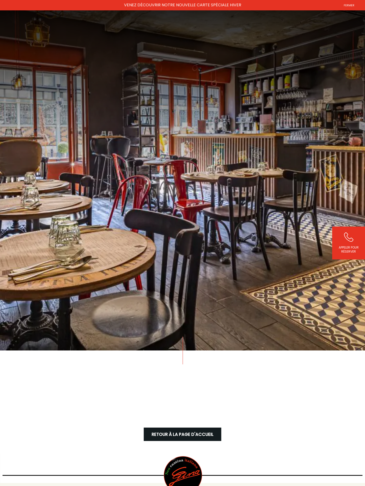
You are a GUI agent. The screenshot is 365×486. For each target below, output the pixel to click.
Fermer (349, 5)
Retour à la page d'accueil (182, 434)
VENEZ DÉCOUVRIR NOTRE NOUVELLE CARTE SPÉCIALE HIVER (182, 5)
